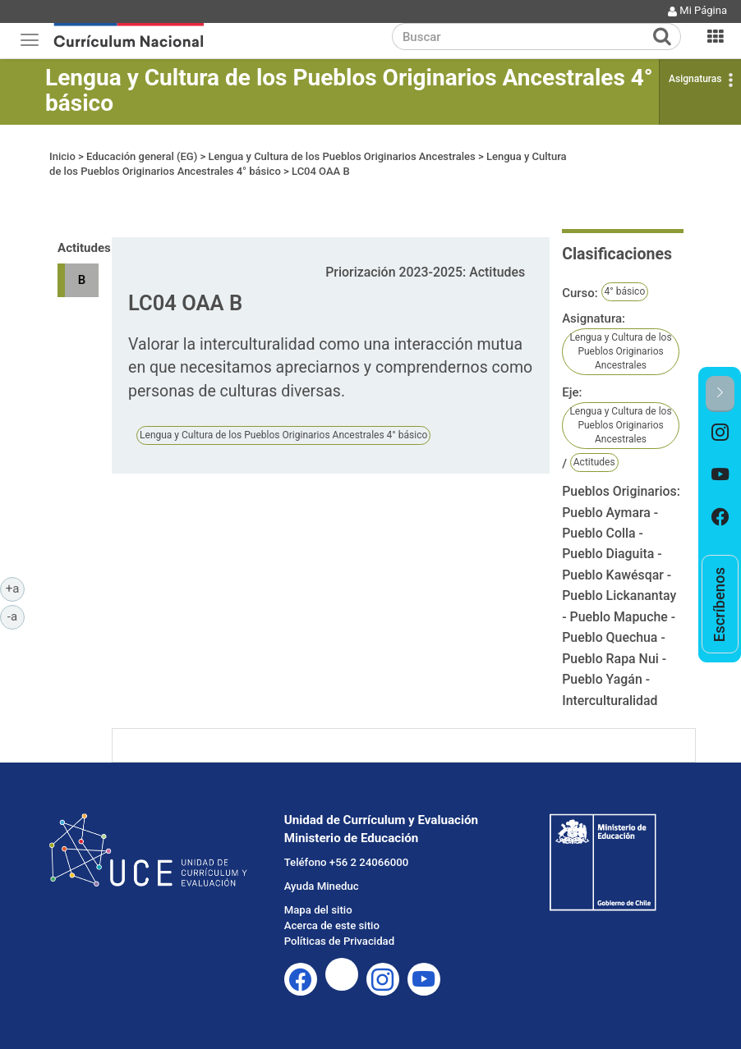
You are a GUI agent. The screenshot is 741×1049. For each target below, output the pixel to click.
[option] (720, 433)
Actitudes (594, 462)
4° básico (625, 291)
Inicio (62, 156)
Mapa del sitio (318, 910)
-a (16, 615)
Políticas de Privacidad (339, 941)
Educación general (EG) (141, 156)
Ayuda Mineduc (321, 886)
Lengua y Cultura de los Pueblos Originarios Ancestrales (341, 156)
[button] (720, 393)
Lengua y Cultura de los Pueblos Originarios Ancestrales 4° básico (349, 90)
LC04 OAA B (321, 171)
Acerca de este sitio (332, 925)
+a (15, 587)
